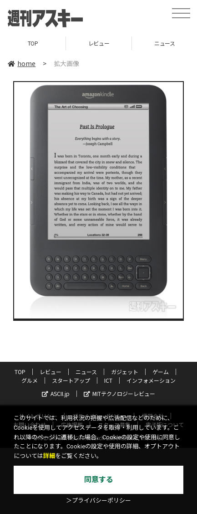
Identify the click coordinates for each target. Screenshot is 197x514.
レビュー (98, 43)
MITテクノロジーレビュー (119, 393)
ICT (108, 380)
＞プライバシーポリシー (98, 500)
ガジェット (124, 371)
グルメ (29, 380)
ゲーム (160, 371)
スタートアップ (71, 380)
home (21, 63)
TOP (33, 43)
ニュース (86, 371)
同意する (98, 479)
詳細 (49, 455)
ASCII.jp (56, 393)
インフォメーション (151, 380)
